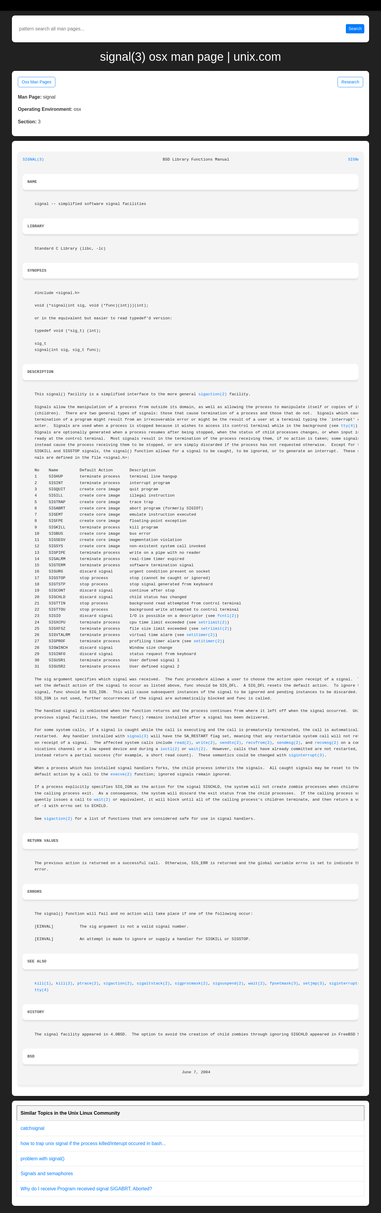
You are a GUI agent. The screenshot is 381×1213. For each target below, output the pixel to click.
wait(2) (197, 749)
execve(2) (121, 774)
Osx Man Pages (36, 82)
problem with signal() (43, 1158)
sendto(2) (230, 743)
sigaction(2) (212, 394)
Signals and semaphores (47, 1173)
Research (350, 82)
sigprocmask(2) (191, 983)
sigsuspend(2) (228, 983)
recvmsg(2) (327, 743)
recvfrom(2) (259, 743)
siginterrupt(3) (306, 755)
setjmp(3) (313, 983)
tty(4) (348, 426)
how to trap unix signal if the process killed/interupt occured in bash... (93, 1143)
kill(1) (43, 983)
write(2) (205, 743)
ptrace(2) (88, 983)
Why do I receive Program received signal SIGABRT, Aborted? (86, 1188)
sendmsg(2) (289, 743)
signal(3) (138, 736)
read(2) (183, 743)
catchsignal (32, 1128)
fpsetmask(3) (284, 983)
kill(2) (64, 983)
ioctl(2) (169, 749)
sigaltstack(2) (153, 983)
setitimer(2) (201, 635)
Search (355, 28)
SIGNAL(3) (33, 159)
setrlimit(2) (213, 622)
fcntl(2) (226, 616)
